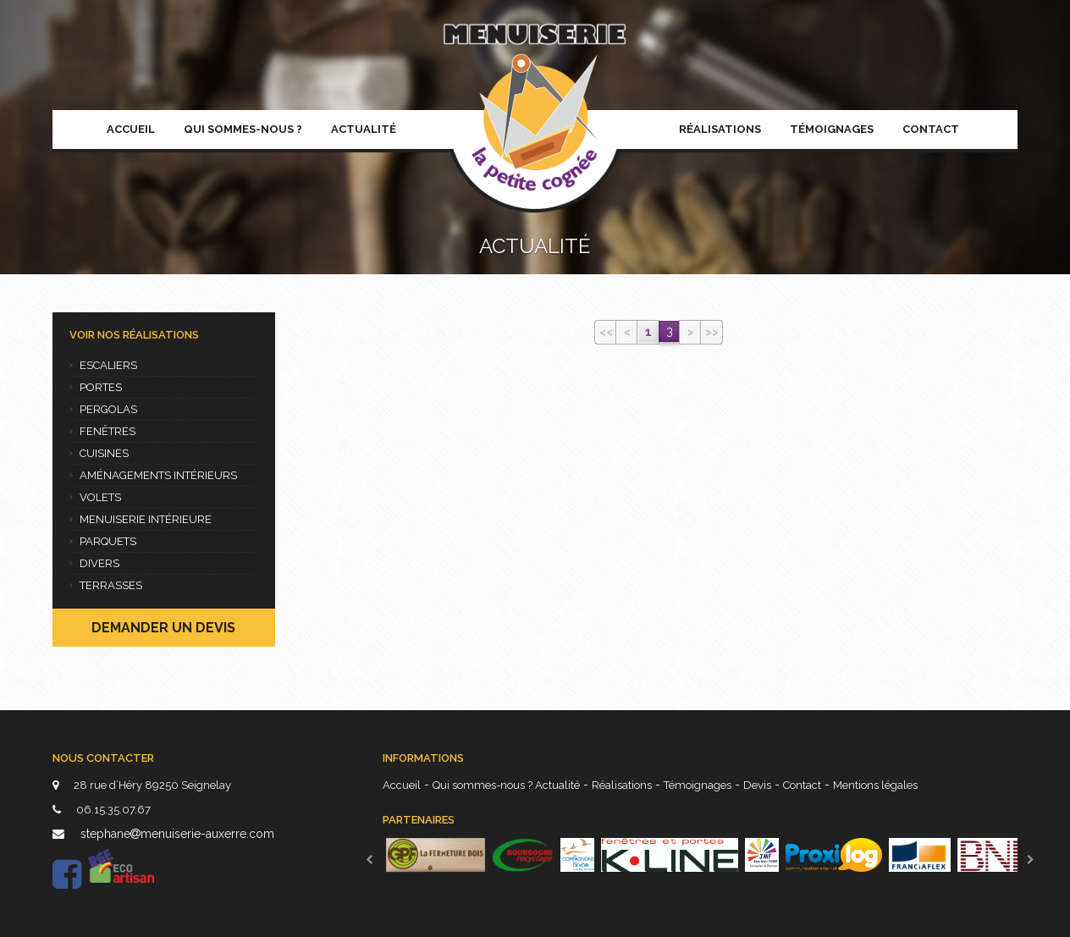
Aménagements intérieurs (153, 475)
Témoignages (832, 129)
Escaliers (103, 365)
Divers (94, 563)
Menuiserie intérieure (140, 519)
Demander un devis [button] (163, 628)
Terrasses (105, 585)
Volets (95, 497)
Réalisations (720, 129)
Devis (757, 785)
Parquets (102, 541)
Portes (95, 387)
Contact (930, 129)
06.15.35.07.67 (101, 809)
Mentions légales (875, 785)
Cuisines (99, 453)
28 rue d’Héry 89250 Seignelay (141, 785)
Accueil (131, 129)
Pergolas (103, 409)
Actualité (363, 129)
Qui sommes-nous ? (243, 129)
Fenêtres (102, 431)
